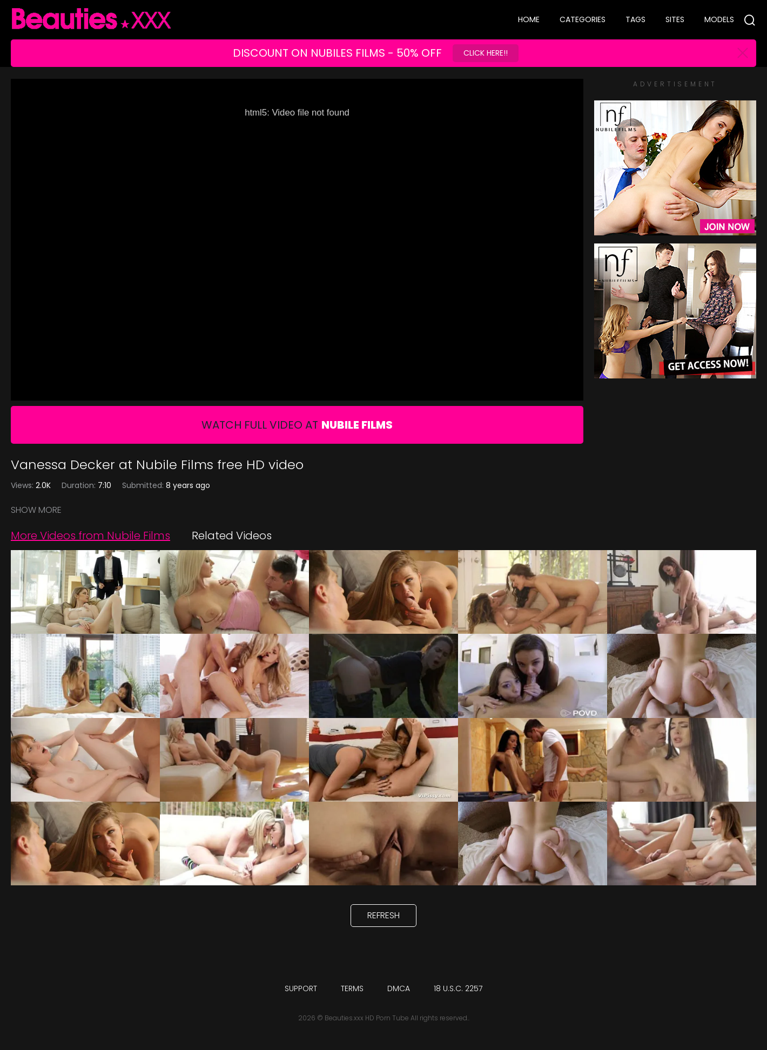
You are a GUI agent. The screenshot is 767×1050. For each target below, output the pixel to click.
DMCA (398, 988)
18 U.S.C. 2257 (458, 988)
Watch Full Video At (297, 424)
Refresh (383, 915)
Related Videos (232, 535)
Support (301, 988)
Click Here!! (485, 53)
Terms (352, 988)
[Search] (749, 19)
